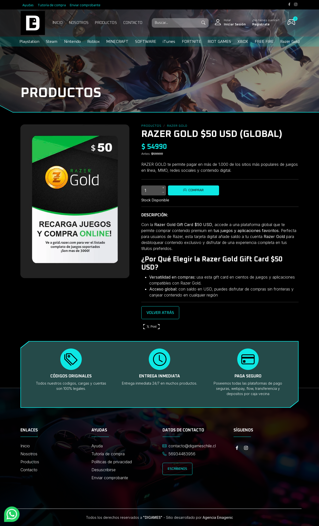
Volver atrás (160, 313)
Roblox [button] (93, 42)
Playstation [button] (29, 42)
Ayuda (97, 445)
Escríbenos (177, 468)
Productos (106, 23)
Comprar (193, 190)
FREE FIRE (264, 42)
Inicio (58, 23)
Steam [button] (51, 42)
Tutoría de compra (52, 5)
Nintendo (72, 42)
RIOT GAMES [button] (219, 42)
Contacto (132, 23)
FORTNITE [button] (191, 42)
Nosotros (78, 23)
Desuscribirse (103, 469)
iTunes (169, 42)
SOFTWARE (145, 42)
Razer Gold (290, 42)
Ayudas (28, 5)
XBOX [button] (243, 42)
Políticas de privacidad (111, 461)
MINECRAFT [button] (117, 42)
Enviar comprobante (85, 5)
